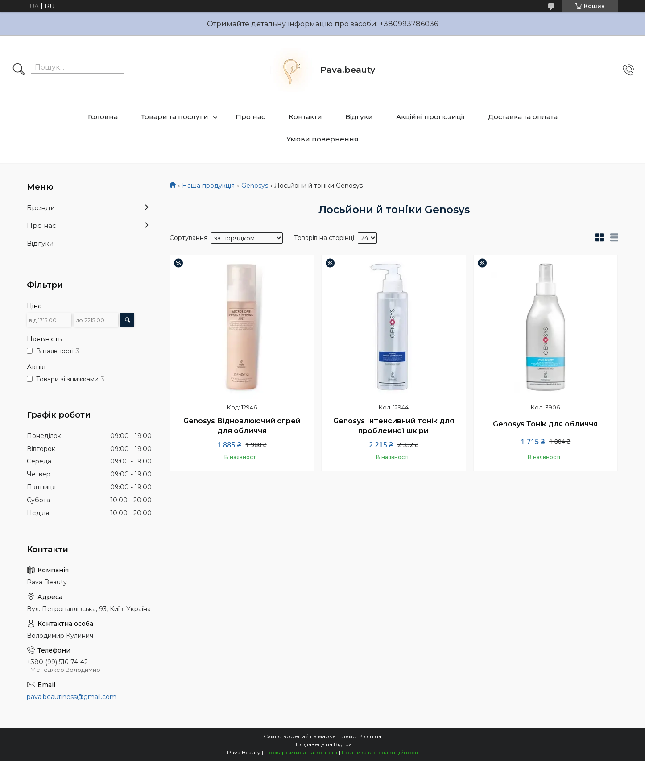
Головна (103, 116)
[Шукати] (19, 70)
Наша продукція (208, 186)
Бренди (41, 207)
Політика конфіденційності (380, 752)
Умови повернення (322, 139)
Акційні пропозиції (430, 116)
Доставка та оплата (523, 116)
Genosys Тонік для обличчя (545, 424)
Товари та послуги (174, 116)
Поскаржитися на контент (301, 752)
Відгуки (359, 116)
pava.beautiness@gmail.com (71, 697)
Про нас (250, 116)
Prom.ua (369, 736)
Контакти (305, 116)
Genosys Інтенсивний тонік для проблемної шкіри (393, 426)
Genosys (254, 186)
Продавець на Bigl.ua (322, 744)
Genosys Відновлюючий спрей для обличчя (242, 426)
